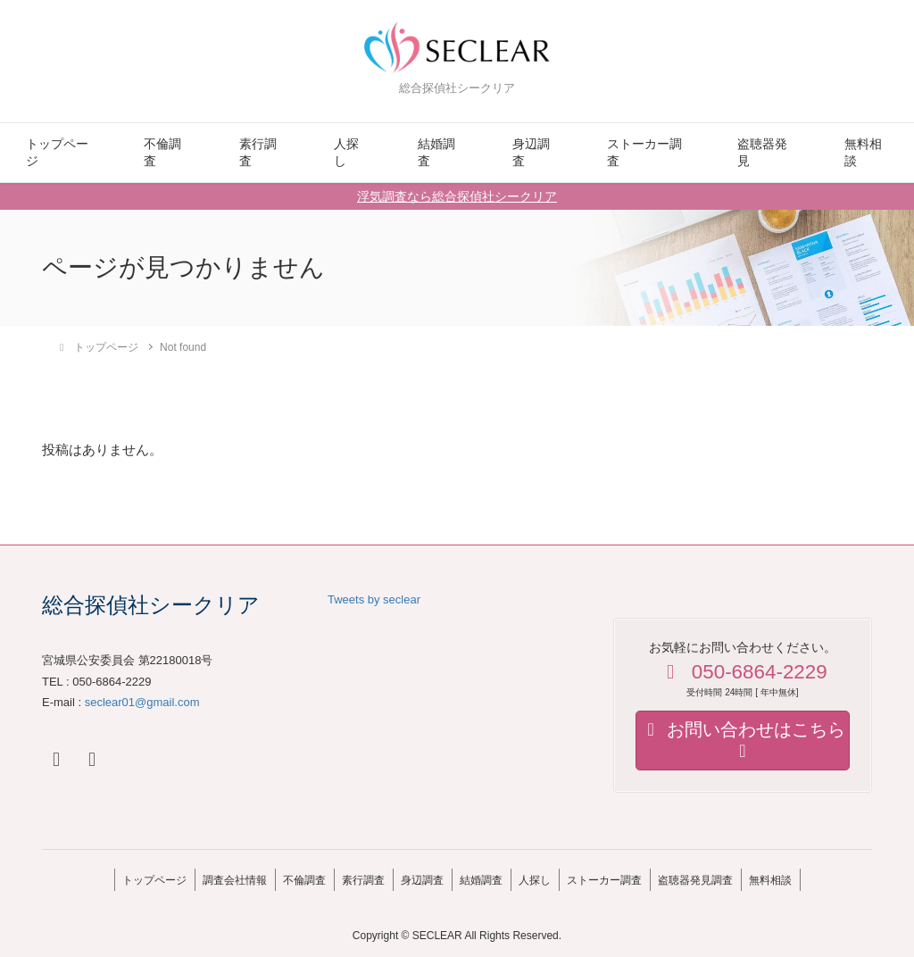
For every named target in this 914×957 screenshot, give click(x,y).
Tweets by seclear (374, 599)
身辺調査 (531, 152)
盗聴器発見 (762, 152)
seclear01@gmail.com (142, 702)
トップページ (57, 152)
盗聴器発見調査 (717, 876)
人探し (346, 152)
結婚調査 (436, 152)
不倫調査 (162, 152)
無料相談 (863, 152)
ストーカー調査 (644, 152)
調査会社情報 (212, 876)
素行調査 (258, 152)
